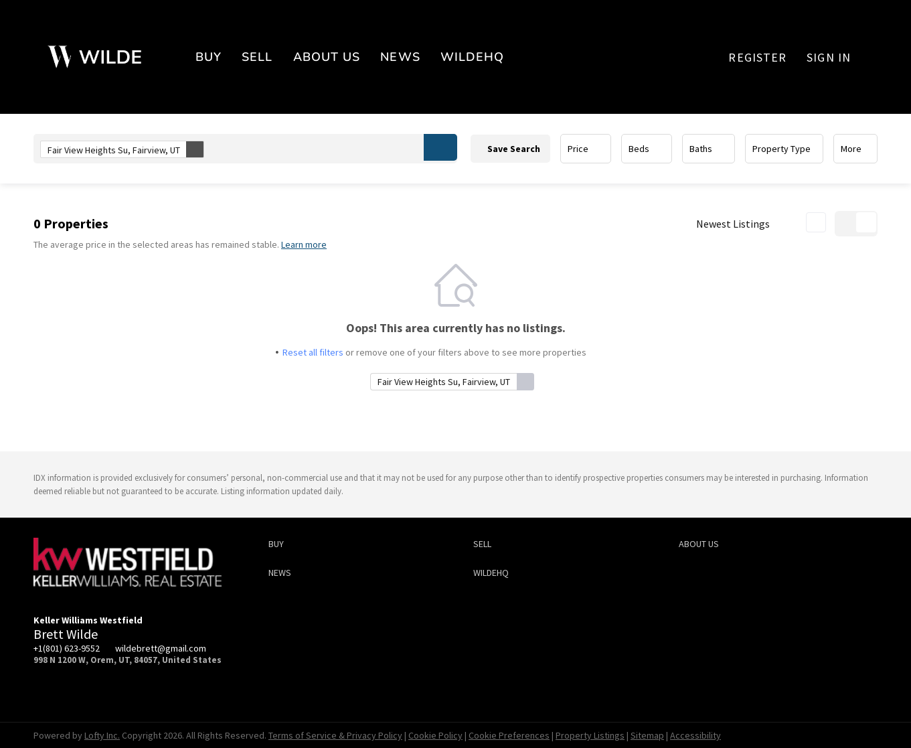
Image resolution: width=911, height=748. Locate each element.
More (851, 149)
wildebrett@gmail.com (160, 648)
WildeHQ (472, 57)
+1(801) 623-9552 (66, 648)
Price (578, 149)
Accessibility (695, 735)
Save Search (513, 149)
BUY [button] (208, 57)
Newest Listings (733, 223)
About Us (327, 57)
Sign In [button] (829, 57)
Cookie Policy (435, 735)
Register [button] (757, 57)
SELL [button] (257, 57)
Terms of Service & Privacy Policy (335, 735)
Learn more (304, 244)
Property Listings (590, 735)
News (400, 57)
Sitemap (647, 735)
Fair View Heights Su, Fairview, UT (125, 149)
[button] (440, 147)
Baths (700, 149)
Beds (639, 149)
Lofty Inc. (102, 735)
